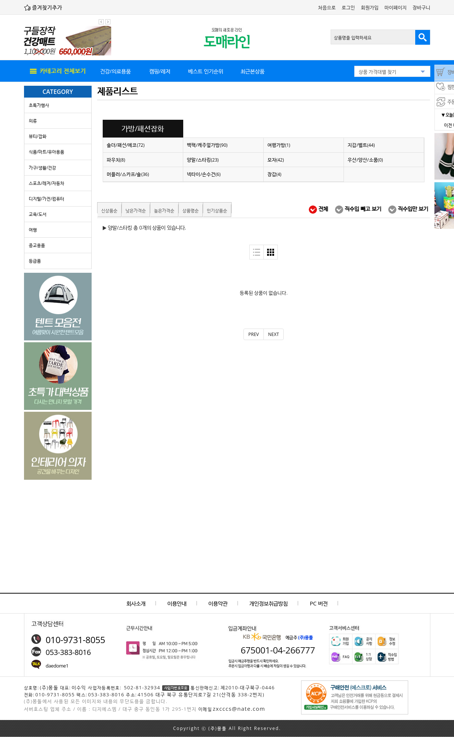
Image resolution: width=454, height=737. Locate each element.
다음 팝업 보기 (108, 21)
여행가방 (278, 145)
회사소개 (136, 603)
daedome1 (57, 665)
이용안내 (177, 603)
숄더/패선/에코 (125, 145)
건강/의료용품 (115, 71)
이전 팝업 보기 (101, 21)
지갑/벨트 (361, 145)
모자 (275, 159)
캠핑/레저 (160, 71)
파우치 (116, 159)
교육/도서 (38, 214)
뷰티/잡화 (38, 136)
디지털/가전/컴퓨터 (47, 199)
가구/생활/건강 (43, 167)
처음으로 (327, 7)
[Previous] (253, 334)
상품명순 (190, 210)
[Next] (273, 334)
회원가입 (370, 7)
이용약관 (218, 603)
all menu (57, 71)
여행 (33, 230)
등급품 (35, 261)
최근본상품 (252, 71)
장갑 (274, 174)
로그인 (348, 7)
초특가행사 (39, 105)
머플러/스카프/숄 (128, 174)
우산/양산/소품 (365, 159)
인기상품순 (217, 210)
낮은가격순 (136, 210)
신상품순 (109, 210)
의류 (33, 121)
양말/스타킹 (203, 159)
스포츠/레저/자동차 (47, 183)
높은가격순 (164, 210)
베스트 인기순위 (205, 71)
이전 (448, 125)
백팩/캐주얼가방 (207, 145)
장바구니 (421, 7)
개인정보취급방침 (268, 603)
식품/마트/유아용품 (47, 152)
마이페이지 (396, 7)
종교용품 (37, 245)
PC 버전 (319, 603)
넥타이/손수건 (204, 174)
